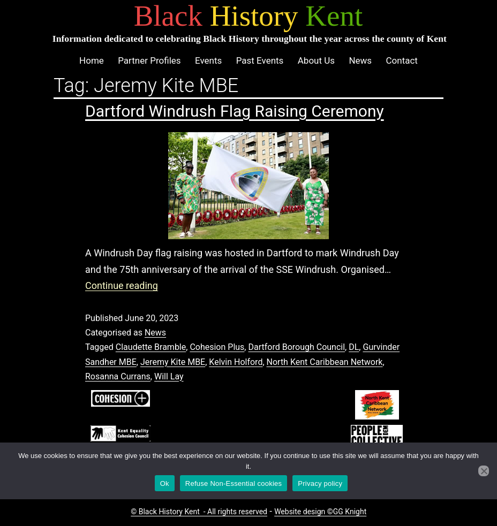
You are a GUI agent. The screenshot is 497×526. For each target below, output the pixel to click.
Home (91, 60)
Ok (164, 483)
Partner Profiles (149, 60)
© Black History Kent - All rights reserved (199, 511)
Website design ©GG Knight (320, 511)
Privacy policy (320, 483)
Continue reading (121, 285)
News (360, 60)
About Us (316, 60)
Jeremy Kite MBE (172, 362)
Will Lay (169, 376)
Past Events (260, 60)
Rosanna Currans (117, 376)
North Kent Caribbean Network (325, 362)
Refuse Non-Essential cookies (233, 483)
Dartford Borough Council (296, 347)
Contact (401, 60)
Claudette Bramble (151, 347)
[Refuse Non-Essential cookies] (483, 471)
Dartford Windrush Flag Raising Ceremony (234, 111)
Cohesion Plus (217, 347)
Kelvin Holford (235, 362)
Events (208, 60)
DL (354, 347)
